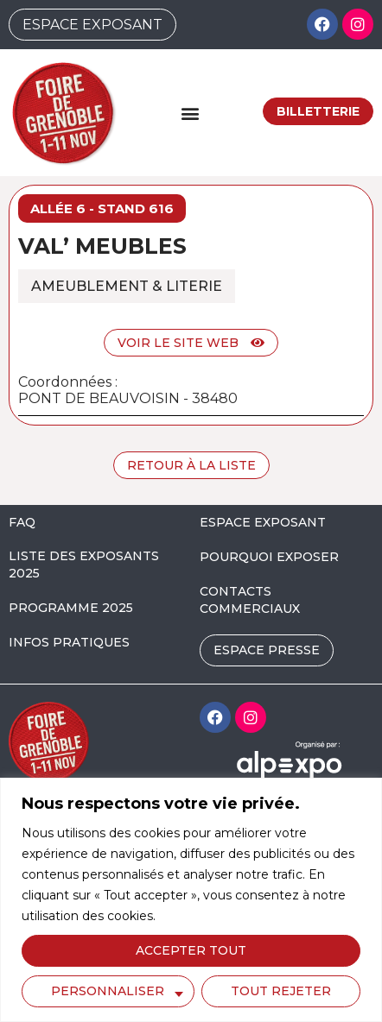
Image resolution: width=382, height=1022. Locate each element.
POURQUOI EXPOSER (269, 557)
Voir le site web (191, 342)
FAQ (22, 522)
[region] (191, 900)
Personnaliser (107, 991)
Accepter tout (191, 950)
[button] (189, 112)
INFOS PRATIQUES (69, 642)
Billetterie (318, 111)
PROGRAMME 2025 (71, 607)
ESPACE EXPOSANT (263, 522)
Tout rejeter (281, 991)
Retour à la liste (191, 465)
